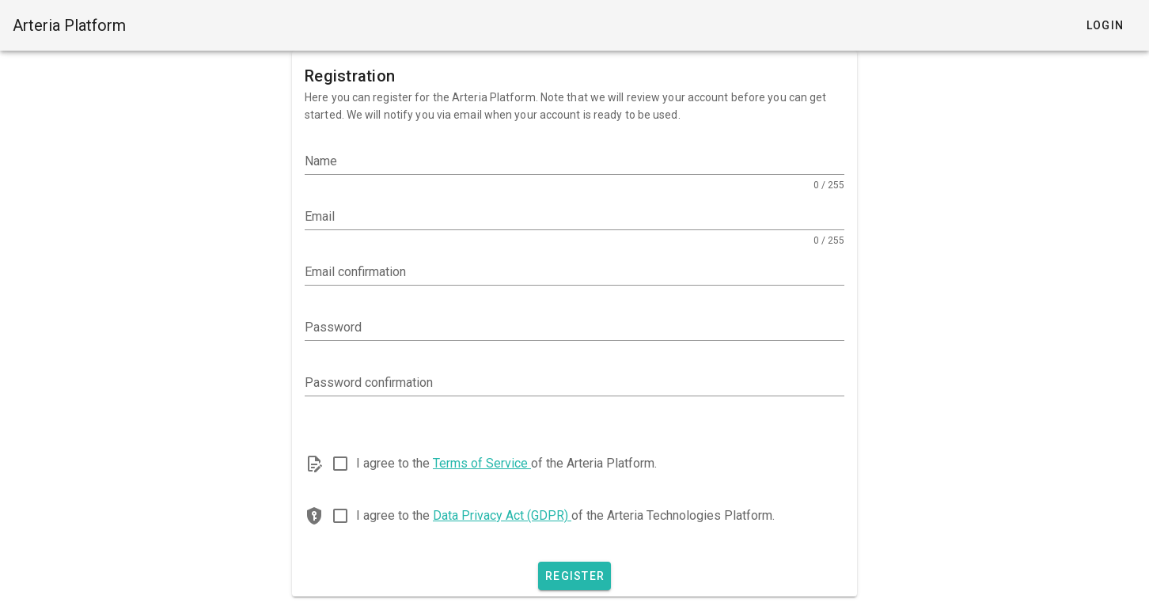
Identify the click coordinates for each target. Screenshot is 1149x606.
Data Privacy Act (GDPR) (502, 515)
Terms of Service (482, 463)
